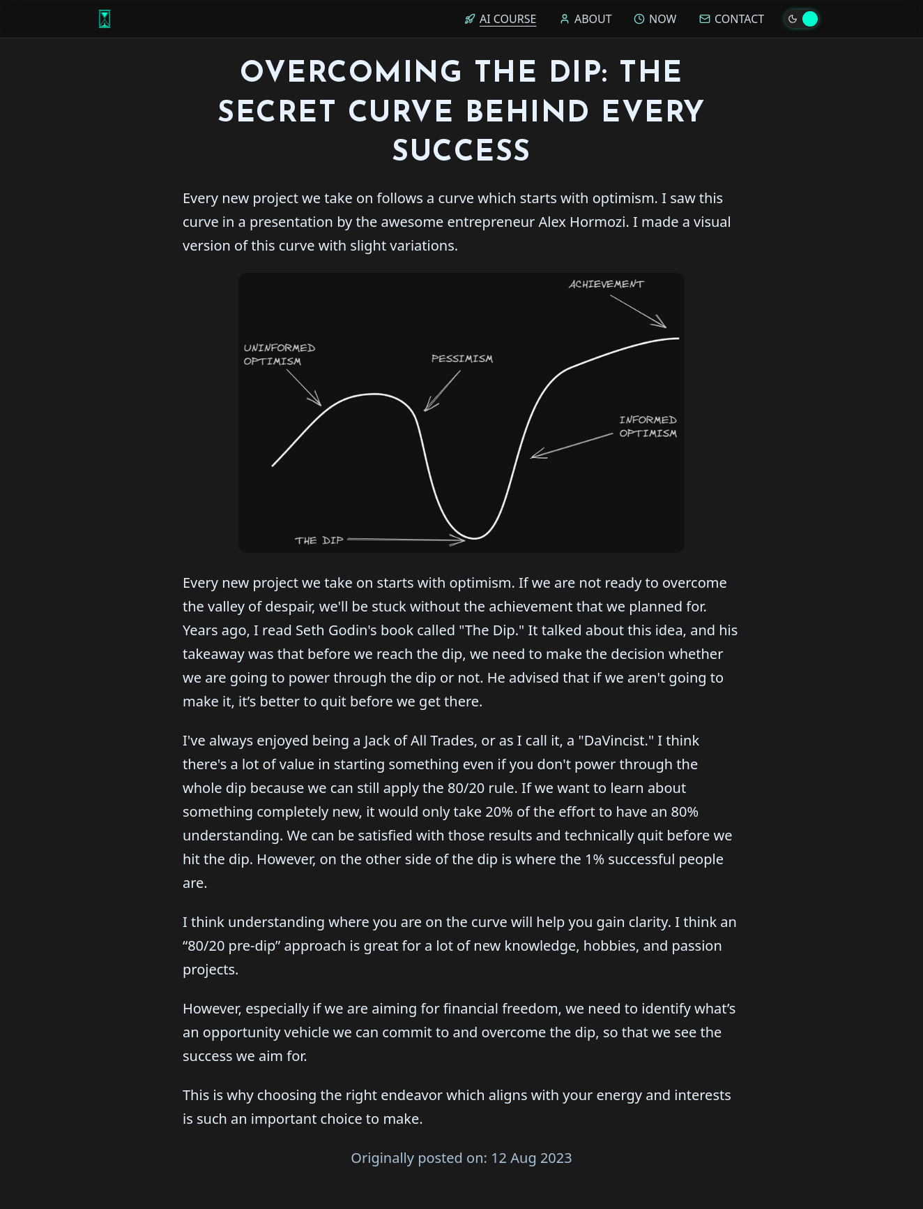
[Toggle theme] (802, 19)
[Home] (104, 19)
